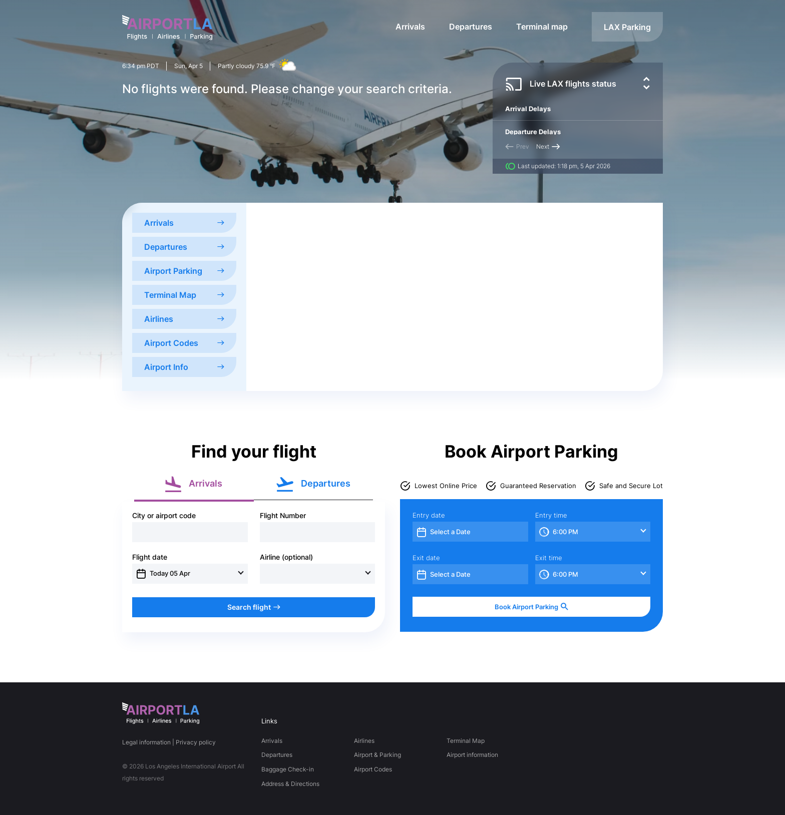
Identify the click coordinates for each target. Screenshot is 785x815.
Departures (470, 27)
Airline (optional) (286, 557)
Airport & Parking (377, 754)
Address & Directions (290, 783)
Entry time (551, 515)
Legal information (146, 742)
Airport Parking (184, 271)
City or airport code (164, 516)
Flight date (149, 557)
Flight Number (283, 516)
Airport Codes (184, 343)
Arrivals (410, 27)
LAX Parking (627, 27)
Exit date (426, 558)
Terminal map (542, 27)
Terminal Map (184, 295)
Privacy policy (196, 742)
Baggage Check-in (287, 769)
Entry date (429, 515)
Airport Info (184, 367)
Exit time (548, 558)
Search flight (253, 607)
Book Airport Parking (532, 607)
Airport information (472, 754)
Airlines (184, 319)
